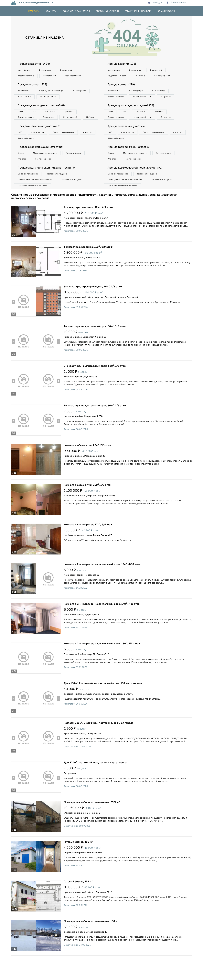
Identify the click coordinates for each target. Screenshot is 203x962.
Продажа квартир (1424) (34, 64)
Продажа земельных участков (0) (40, 132)
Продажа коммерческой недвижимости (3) (47, 174)
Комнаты (51, 11)
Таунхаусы (69, 112)
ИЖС (20, 138)
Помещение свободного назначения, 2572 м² (92, 808)
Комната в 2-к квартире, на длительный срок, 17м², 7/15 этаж (102, 610)
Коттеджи (50, 112)
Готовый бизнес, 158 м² (78, 888)
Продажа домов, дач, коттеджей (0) (42, 105)
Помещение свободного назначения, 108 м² (91, 927)
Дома (20, 112)
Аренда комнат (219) (121, 84)
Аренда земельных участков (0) (129, 132)
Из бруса (22, 123)
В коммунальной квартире (52, 91)
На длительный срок (117, 76)
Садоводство (38, 138)
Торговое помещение (58, 180)
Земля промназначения (64, 138)
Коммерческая (166, 11)
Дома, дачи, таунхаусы (76, 11)
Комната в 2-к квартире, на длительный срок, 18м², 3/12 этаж (102, 650)
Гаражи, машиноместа (138, 11)
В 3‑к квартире (24, 97)
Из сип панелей (71, 118)
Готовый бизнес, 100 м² (78, 848)
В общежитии (24, 91)
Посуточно (140, 76)
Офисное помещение (28, 180)
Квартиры (33, 11)
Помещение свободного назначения (35, 186)
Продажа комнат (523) (33, 84)
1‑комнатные (24, 70)
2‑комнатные (45, 70)
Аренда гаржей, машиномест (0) (129, 153)
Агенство (88, 138)
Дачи (34, 112)
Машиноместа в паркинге (46, 159)
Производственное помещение (32, 192)
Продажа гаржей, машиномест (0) (41, 153)
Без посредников (74, 76)
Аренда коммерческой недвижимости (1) (136, 174)
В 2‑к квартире (80, 91)
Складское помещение (72, 186)
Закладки (155, 3)
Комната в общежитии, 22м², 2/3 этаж (87, 451)
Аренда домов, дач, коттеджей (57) (131, 111)
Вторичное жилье (26, 76)
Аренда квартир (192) (122, 64)
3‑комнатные (66, 70)
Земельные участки (107, 11)
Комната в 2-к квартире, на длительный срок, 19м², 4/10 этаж (102, 570)
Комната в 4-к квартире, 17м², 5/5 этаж (88, 531)
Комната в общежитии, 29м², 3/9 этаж (87, 491)
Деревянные (49, 118)
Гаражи (21, 159)
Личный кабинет (177, 3)
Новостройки (50, 76)
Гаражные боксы (74, 159)
